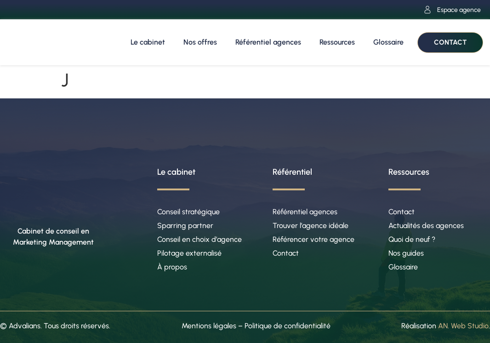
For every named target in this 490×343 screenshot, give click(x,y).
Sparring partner (185, 225)
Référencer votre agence (313, 239)
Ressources (337, 42)
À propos (172, 267)
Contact (286, 253)
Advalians (24, 325)
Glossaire (388, 42)
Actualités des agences (426, 225)
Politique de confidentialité (287, 325)
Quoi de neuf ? (411, 239)
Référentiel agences (268, 42)
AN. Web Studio (463, 325)
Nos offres (200, 42)
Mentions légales (209, 325)
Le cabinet (148, 42)
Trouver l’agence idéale (310, 225)
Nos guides (406, 253)
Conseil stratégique (188, 211)
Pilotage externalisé (189, 253)
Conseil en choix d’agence (199, 239)
